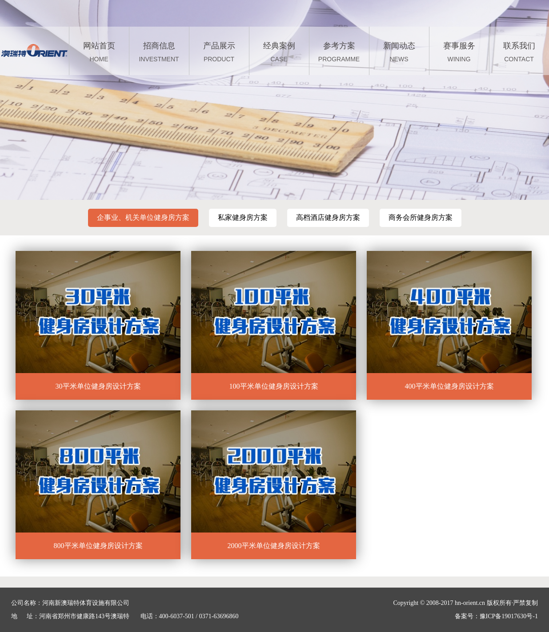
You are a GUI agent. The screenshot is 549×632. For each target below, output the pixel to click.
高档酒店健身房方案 (328, 217)
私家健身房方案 (243, 217)
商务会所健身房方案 (421, 217)
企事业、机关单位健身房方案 (143, 217)
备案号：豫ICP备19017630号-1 (496, 616)
